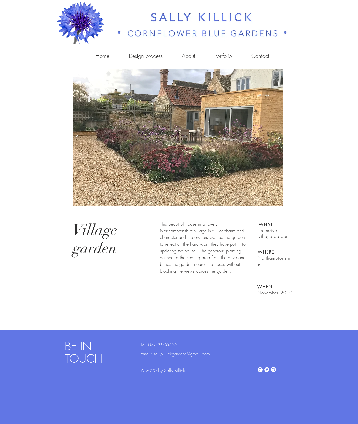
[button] (178, 137)
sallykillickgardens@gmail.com (181, 354)
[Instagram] (273, 369)
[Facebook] (266, 369)
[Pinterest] (260, 369)
